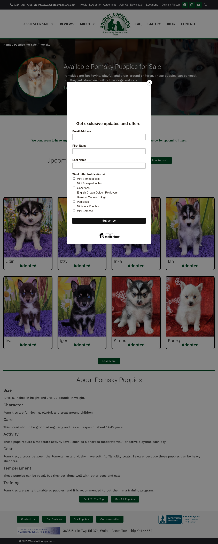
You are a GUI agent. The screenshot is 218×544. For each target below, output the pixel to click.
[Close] (149, 82)
